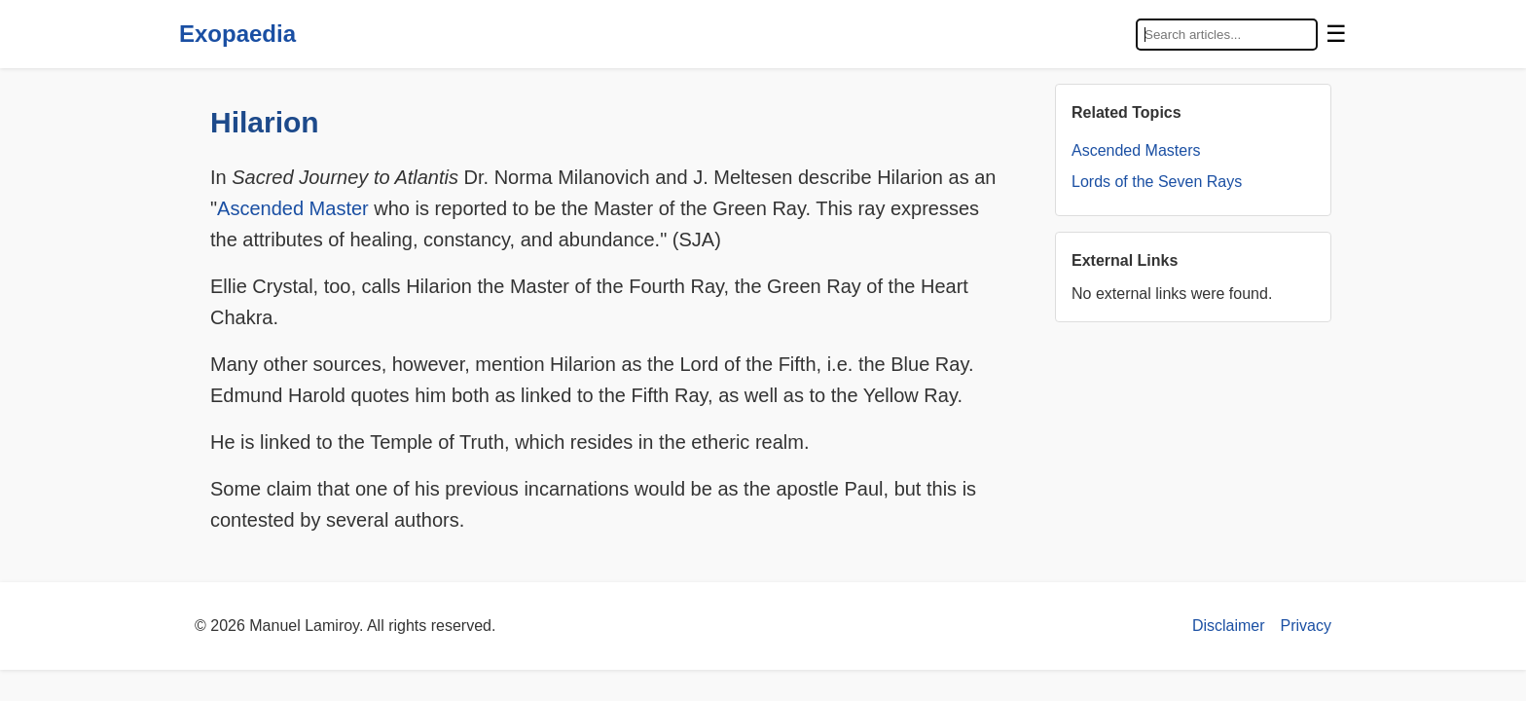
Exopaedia (237, 33)
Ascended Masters (1136, 150)
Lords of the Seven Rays (1157, 181)
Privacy (1306, 625)
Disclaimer (1228, 625)
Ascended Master (293, 208)
